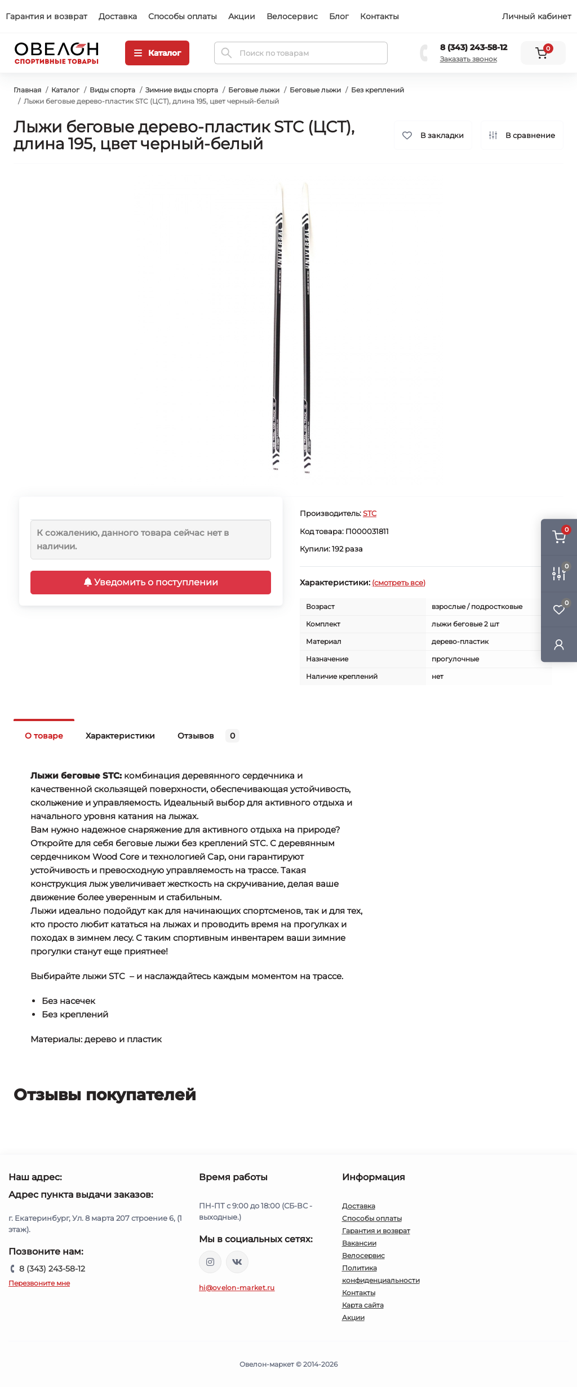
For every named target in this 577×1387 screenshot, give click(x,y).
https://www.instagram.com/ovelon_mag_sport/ (210, 1261)
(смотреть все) (398, 582)
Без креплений (377, 90)
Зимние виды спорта (181, 90)
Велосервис (292, 16)
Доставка (118, 16)
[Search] (226, 53)
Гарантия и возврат (46, 16)
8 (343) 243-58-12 (473, 47)
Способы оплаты (182, 16)
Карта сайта (363, 1305)
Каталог (65, 90)
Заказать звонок (468, 59)
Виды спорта (112, 90)
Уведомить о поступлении (151, 582)
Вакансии (359, 1243)
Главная (27, 90)
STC (369, 513)
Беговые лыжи (253, 90)
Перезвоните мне (39, 1283)
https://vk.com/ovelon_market (237, 1261)
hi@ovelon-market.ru (237, 1287)
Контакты (379, 16)
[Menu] (157, 53)
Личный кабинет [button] (536, 16)
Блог (339, 16)
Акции (241, 16)
